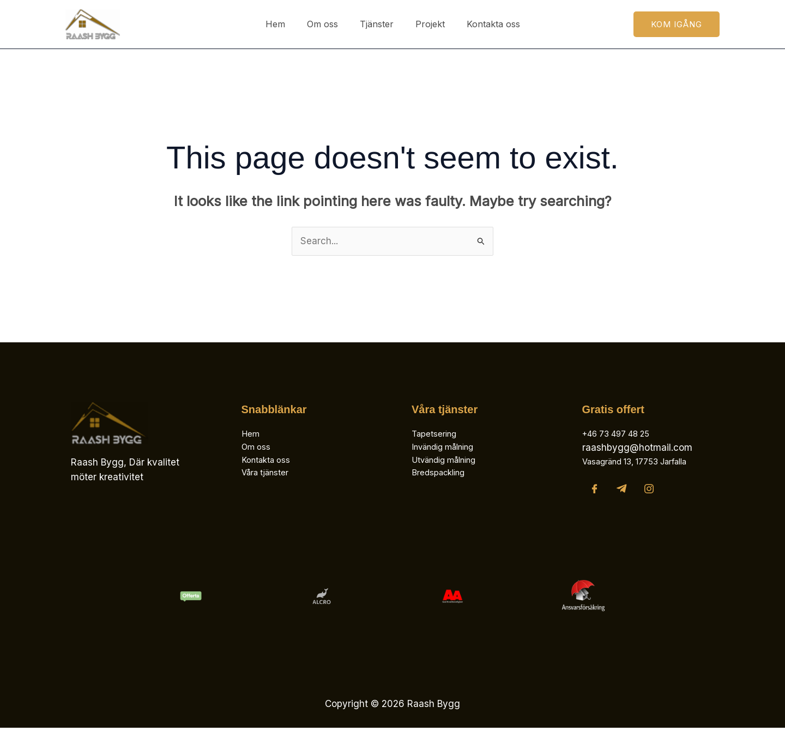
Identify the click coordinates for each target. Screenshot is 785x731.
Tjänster (377, 24)
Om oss (326, 24)
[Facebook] (594, 492)
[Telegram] (621, 492)
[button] (676, 24)
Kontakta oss (484, 24)
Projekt (425, 24)
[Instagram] (649, 492)
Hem (284, 24)
